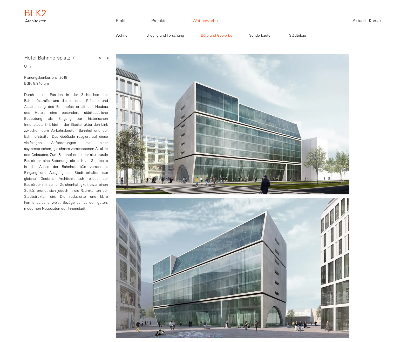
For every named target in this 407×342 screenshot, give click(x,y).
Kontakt (376, 20)
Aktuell (359, 20)
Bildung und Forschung (165, 35)
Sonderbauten (261, 35)
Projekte (159, 20)
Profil (120, 20)
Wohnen (123, 35)
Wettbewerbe (205, 20)
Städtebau (297, 35)
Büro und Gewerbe (216, 35)
